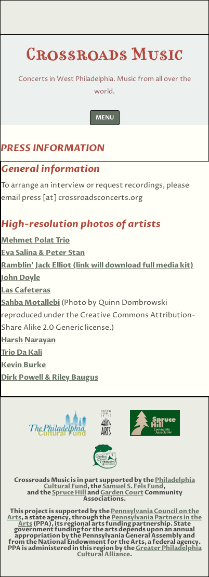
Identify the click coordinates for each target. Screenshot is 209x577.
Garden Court (121, 492)
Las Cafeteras (25, 290)
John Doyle (20, 278)
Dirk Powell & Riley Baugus (49, 377)
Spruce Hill (69, 492)
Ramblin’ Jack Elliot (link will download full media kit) (97, 265)
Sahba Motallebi (30, 302)
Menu (105, 118)
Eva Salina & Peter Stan (43, 253)
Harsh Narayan (28, 340)
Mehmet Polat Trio (35, 240)
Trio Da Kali (21, 352)
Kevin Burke (23, 365)
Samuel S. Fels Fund (132, 486)
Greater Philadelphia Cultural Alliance (139, 551)
